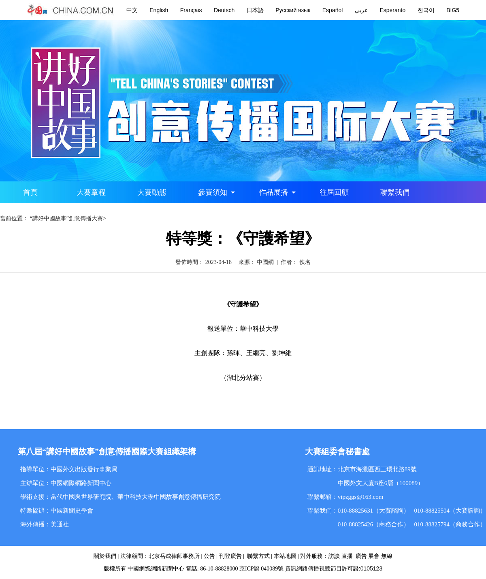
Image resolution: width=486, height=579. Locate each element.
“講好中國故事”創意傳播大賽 (66, 218)
